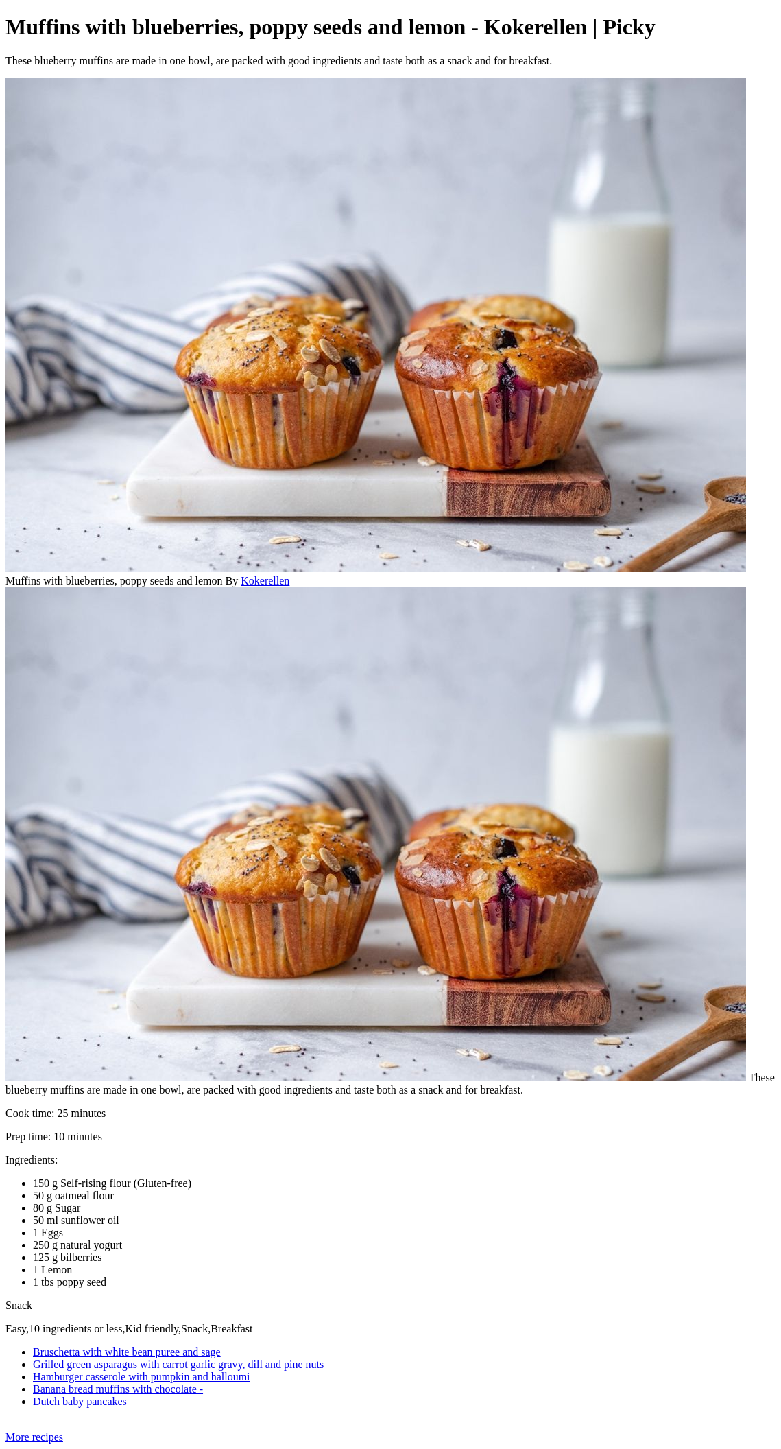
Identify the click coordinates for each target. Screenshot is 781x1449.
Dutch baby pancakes (80, 1401)
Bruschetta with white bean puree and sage (127, 1352)
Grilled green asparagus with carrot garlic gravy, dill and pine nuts (178, 1364)
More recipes (34, 1437)
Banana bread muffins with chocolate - (118, 1389)
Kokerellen (265, 581)
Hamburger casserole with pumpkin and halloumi (141, 1376)
